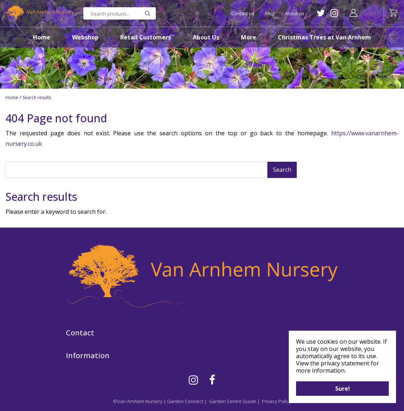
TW (321, 13)
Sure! (342, 389)
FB (212, 379)
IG (334, 13)
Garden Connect (185, 401)
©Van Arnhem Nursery (137, 401)
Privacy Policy (276, 401)
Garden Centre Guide (232, 401)
